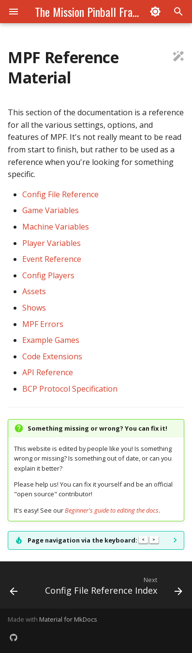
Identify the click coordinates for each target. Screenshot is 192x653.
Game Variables (50, 210)
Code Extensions (52, 356)
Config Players (48, 275)
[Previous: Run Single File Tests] (13, 588)
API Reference (47, 372)
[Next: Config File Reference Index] (112, 588)
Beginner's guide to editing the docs (112, 510)
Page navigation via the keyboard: (93, 540)
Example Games (50, 340)
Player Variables (51, 243)
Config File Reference (60, 194)
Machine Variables (55, 226)
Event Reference (51, 259)
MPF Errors (42, 324)
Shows (34, 307)
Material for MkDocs (68, 619)
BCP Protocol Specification (70, 388)
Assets (34, 291)
